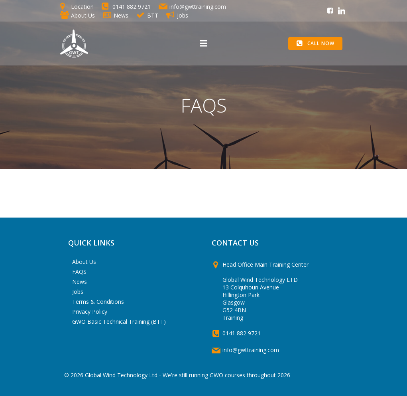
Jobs (77, 291)
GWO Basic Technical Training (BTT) (119, 321)
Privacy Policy (89, 311)
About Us (84, 261)
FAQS (79, 271)
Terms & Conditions (98, 301)
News (79, 281)
